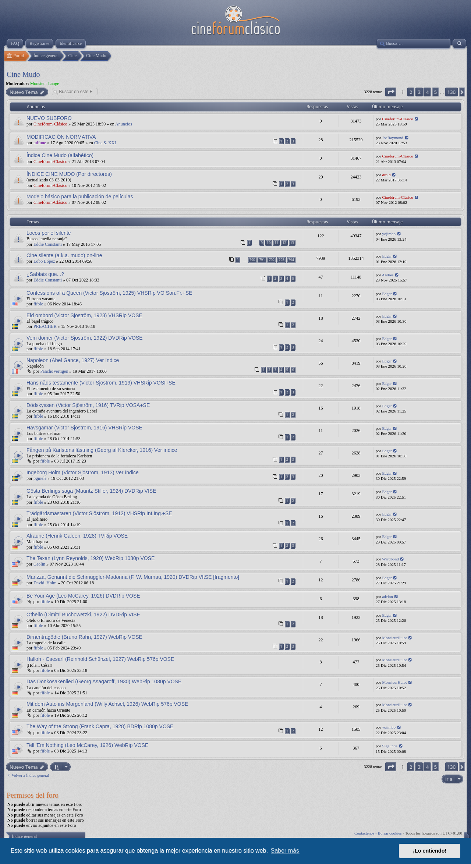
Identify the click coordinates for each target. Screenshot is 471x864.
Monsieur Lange (44, 83)
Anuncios (123, 124)
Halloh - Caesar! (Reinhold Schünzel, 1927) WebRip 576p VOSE (100, 659)
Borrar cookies (390, 833)
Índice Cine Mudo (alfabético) (59, 155)
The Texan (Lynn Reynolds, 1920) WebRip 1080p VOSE (90, 558)
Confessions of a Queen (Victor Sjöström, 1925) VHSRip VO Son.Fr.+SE (109, 293)
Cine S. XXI (105, 142)
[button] (390, 92)
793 (281, 259)
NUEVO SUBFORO (49, 118)
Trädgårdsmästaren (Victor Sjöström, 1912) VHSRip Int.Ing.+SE (99, 513)
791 (262, 259)
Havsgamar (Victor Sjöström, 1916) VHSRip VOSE (84, 428)
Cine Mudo (23, 74)
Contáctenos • (366, 833)
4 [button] (427, 92)
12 (284, 242)
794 (291, 259)
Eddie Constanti (47, 244)
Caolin (39, 564)
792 (272, 259)
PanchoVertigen (54, 371)
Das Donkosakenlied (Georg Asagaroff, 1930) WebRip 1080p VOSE (103, 681)
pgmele (39, 478)
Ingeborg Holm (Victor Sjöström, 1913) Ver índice (82, 472)
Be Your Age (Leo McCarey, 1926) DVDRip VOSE (83, 596)
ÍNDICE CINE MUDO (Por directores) (69, 174)
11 (276, 242)
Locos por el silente (48, 233)
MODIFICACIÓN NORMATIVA (61, 137)
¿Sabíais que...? (45, 274)
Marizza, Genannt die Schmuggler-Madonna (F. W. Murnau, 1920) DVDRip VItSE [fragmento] (132, 577)
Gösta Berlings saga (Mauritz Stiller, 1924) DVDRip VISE (91, 491)
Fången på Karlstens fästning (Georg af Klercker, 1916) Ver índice (101, 450)
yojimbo (389, 233)
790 (252, 259)
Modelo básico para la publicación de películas (79, 196)
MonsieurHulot (394, 637)
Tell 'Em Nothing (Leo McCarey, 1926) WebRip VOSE (87, 745)
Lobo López (44, 261)
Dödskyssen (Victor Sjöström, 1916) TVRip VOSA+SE (88, 405)
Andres (388, 275)
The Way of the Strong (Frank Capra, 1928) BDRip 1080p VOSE (99, 726)
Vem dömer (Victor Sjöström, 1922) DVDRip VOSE (84, 338)
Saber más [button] (285, 850)
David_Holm (45, 582)
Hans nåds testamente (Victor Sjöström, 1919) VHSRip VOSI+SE (101, 383)
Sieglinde (389, 746)
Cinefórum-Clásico (50, 124)
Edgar (387, 256)
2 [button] (411, 92)
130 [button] (451, 92)
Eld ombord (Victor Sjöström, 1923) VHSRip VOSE (84, 315)
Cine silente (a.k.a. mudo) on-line (64, 255)
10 (268, 242)
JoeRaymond (392, 137)
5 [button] (435, 92)
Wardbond (390, 559)
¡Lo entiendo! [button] (429, 851)
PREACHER (45, 326)
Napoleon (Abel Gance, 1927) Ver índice (72, 360)
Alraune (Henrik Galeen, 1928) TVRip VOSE (77, 536)
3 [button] (419, 92)
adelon (387, 596)
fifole (38, 304)
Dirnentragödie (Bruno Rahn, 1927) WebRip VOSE (84, 637)
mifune (39, 142)
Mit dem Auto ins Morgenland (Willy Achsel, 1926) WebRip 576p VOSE (107, 704)
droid (386, 175)
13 (292, 242)
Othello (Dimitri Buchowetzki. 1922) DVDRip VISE (83, 614)
